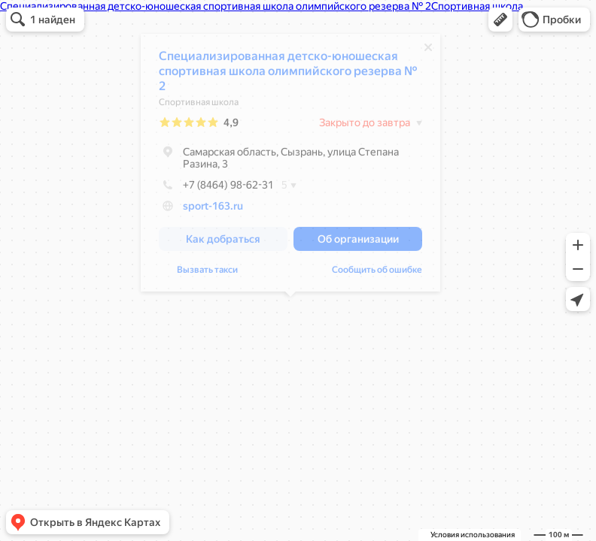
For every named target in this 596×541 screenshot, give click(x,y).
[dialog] (290, 166)
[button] (500, 20)
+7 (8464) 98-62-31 (216, 189)
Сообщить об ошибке (377, 273)
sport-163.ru (213, 210)
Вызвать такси (207, 273)
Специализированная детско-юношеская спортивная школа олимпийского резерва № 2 (288, 75)
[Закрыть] (428, 51)
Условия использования (472, 534)
